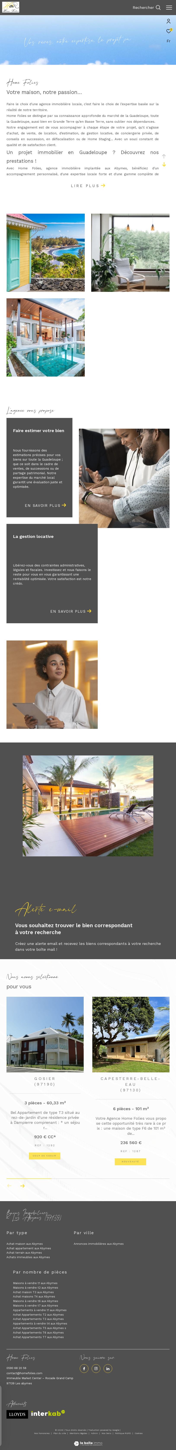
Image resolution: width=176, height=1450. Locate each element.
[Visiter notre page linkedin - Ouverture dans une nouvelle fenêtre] (108, 1368)
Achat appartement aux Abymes (28, 1248)
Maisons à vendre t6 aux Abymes (35, 1301)
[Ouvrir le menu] (169, 7)
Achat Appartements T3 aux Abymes (38, 1319)
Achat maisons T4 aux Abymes (34, 1296)
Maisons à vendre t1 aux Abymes (35, 1283)
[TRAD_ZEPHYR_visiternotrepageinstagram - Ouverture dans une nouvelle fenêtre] (96, 1368)
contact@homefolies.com (24, 1373)
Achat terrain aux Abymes (24, 1252)
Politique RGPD (123, 1433)
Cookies (139, 1433)
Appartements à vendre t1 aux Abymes (40, 1310)
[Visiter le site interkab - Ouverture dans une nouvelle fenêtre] (48, 1413)
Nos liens (107, 1433)
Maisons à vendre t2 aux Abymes (35, 1287)
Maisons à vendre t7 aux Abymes (35, 1305)
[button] (22, 1186)
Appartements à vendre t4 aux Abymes (40, 1323)
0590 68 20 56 (16, 1368)
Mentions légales (79, 1433)
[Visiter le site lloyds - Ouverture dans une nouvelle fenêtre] (17, 1414)
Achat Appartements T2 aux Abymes (38, 1314)
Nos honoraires (42, 1433)
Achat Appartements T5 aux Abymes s (39, 1328)
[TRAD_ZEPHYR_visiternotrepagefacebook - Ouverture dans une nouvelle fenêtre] (84, 1368)
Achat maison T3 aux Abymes (33, 1292)
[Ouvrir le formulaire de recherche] (147, 7)
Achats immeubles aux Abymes (28, 1257)
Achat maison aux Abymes (24, 1243)
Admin (95, 1433)
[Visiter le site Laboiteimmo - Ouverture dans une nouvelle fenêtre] (88, 1441)
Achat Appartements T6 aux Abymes (38, 1332)
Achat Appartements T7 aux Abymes (38, 1337)
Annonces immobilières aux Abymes (99, 1243)
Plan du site (60, 1433)
